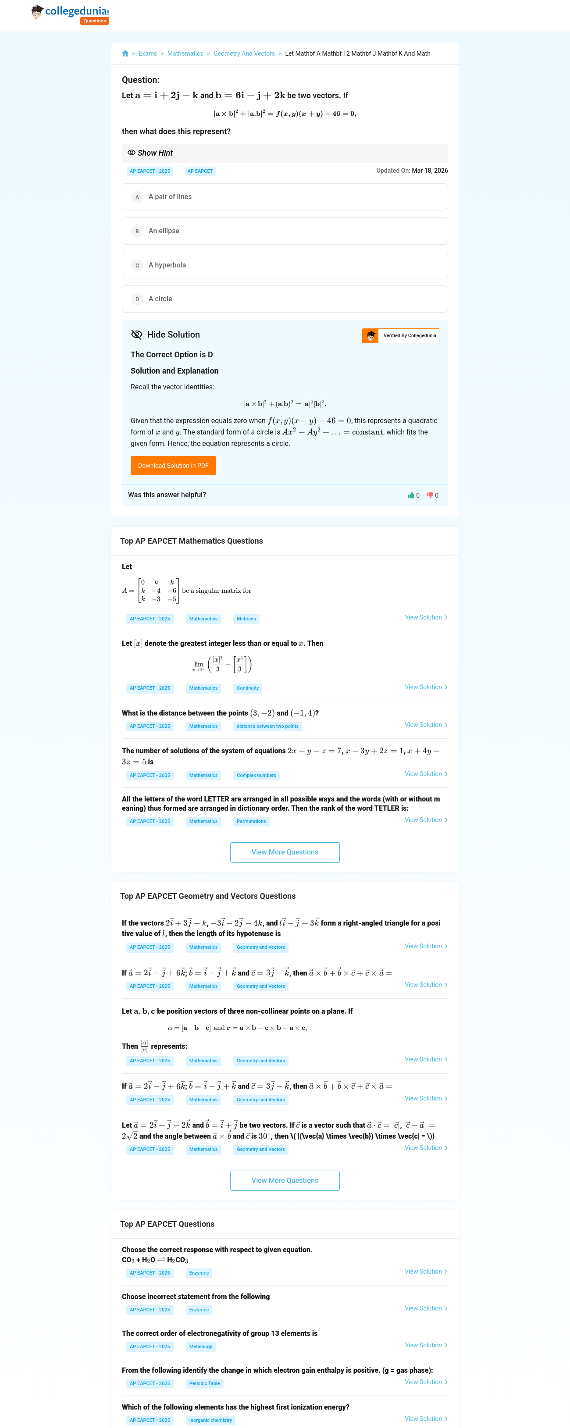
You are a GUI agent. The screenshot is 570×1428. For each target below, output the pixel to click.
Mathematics (203, 619)
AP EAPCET (200, 171)
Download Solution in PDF (173, 465)
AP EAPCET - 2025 (150, 171)
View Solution (426, 617)
